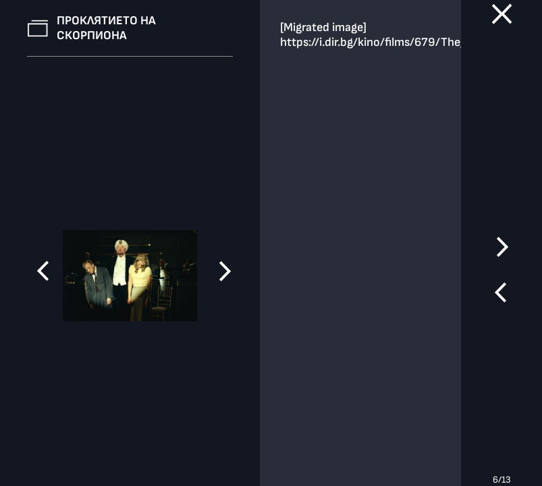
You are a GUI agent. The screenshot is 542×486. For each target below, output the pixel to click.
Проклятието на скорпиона (106, 28)
